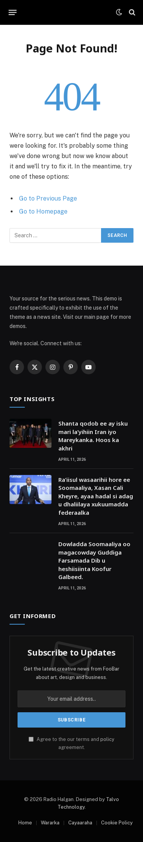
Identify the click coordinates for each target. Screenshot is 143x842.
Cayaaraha (80, 823)
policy (107, 739)
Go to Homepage (43, 211)
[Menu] (13, 12)
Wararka (50, 823)
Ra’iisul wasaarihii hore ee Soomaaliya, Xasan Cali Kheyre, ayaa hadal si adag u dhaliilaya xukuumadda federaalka (95, 496)
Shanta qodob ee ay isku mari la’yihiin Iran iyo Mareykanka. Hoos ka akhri (93, 435)
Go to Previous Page (48, 198)
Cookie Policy (117, 823)
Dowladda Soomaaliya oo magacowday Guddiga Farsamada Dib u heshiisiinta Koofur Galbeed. (94, 560)
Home (25, 823)
